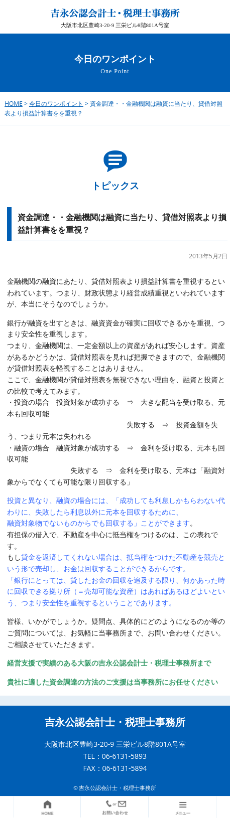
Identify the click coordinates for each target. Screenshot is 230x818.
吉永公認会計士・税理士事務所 (115, 722)
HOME (14, 103)
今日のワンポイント (56, 103)
